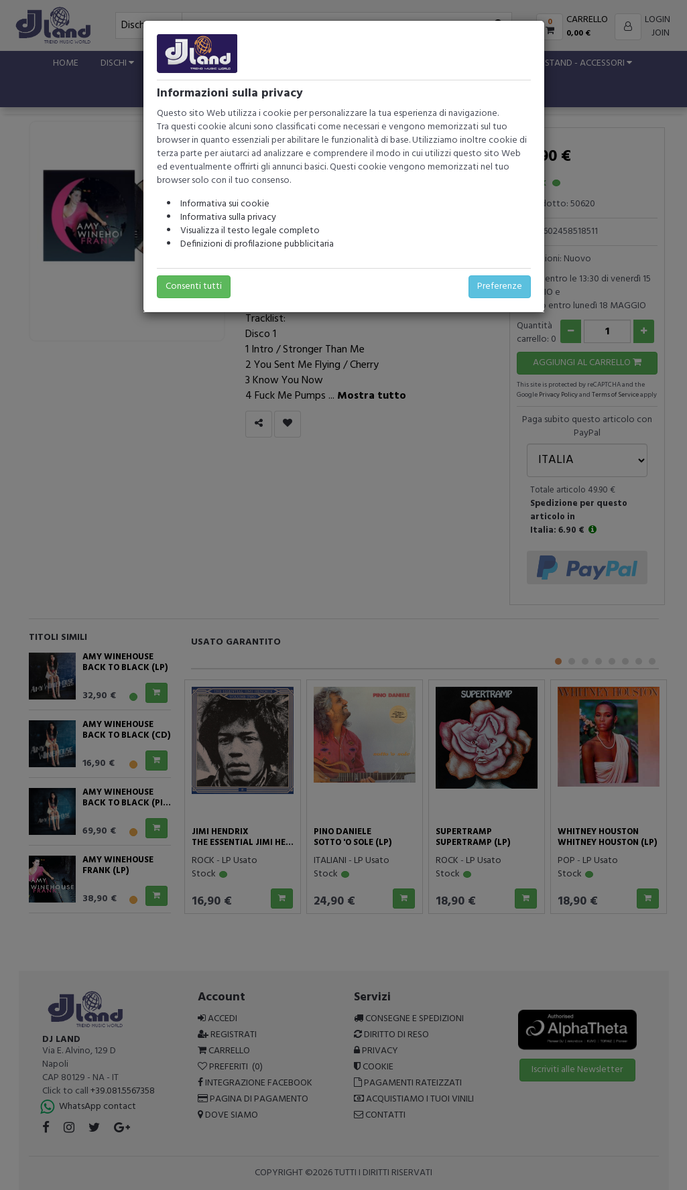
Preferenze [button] (499, 286)
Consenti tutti (194, 286)
